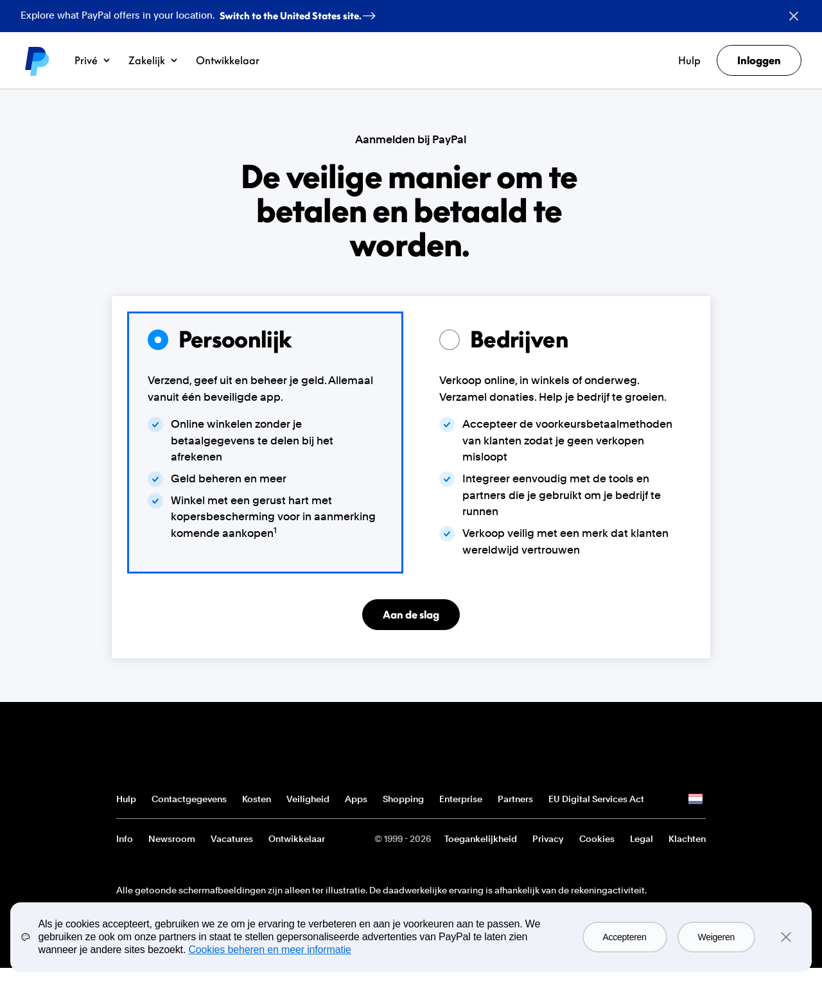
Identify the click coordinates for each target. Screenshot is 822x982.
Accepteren (625, 937)
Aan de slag (411, 614)
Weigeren (716, 937)
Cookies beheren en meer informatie (269, 949)
